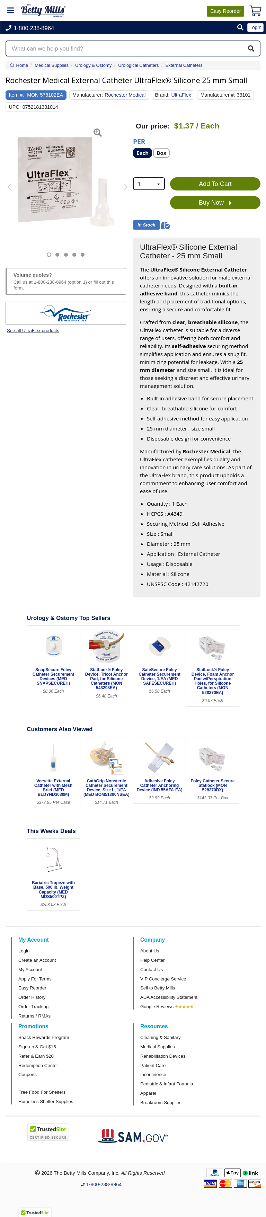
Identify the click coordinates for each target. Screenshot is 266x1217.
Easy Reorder (32, 988)
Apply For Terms (35, 978)
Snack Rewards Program (43, 1037)
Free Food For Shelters (41, 1092)
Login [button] (255, 27)
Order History (31, 997)
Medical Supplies (157, 1046)
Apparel (148, 1093)
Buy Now (215, 203)
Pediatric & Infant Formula (166, 1083)
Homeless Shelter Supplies (45, 1101)
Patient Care (153, 1065)
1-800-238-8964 (50, 282)
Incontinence (153, 1074)
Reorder (225, 11)
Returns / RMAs (34, 1016)
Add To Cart (215, 183)
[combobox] (149, 183)
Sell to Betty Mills (157, 988)
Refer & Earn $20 (36, 1056)
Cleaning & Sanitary (160, 1037)
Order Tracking (33, 1006)
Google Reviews (157, 1006)
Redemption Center (38, 1065)
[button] (240, 28)
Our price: (152, 126)
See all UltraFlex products (33, 330)
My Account (30, 969)
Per (139, 141)
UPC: (15, 107)
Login (23, 950)
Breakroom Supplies (160, 1102)
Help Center (152, 960)
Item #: (16, 95)
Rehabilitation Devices (162, 1056)
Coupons (27, 1074)
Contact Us (151, 969)
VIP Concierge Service (163, 978)
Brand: (162, 95)
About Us (149, 950)
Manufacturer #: (218, 95)
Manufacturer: (87, 95)
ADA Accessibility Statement (168, 997)
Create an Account (37, 960)
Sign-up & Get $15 (37, 1046)
